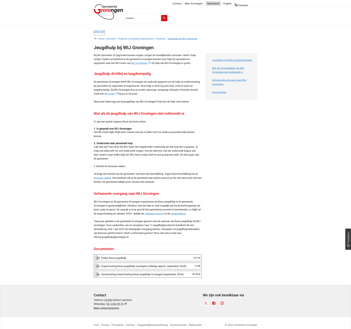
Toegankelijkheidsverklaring (152, 325)
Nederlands (213, 3)
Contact (177, 3)
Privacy (105, 325)
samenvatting (178, 213)
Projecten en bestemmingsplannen (135, 38)
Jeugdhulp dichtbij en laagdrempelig (232, 60)
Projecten (160, 38)
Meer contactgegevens (106, 308)
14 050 (108, 300)
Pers (96, 325)
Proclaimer (118, 325)
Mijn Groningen (194, 3)
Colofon (130, 325)
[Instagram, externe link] (222, 303)
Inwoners (111, 38)
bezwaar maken (102, 177)
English (227, 3)
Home (101, 38)
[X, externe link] (206, 303)
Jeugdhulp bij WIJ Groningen (182, 38)
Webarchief (195, 325)
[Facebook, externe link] (214, 303)
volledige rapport (154, 213)
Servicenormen (178, 325)
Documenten (219, 92)
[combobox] (146, 18)
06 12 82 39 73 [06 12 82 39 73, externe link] (116, 304)
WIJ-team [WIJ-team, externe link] (111, 93)
